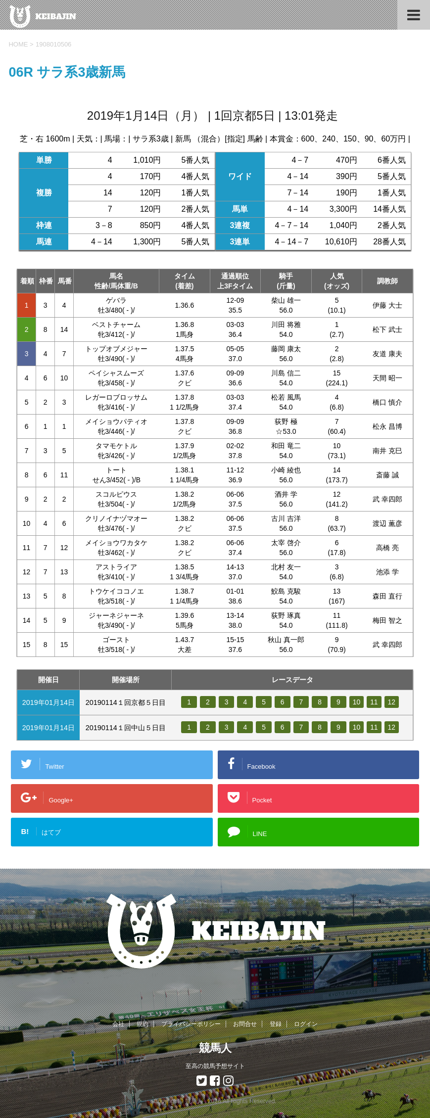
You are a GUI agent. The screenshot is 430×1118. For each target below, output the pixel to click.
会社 (118, 1024)
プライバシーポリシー (191, 1024)
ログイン (306, 1024)
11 (375, 702)
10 (357, 702)
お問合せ (245, 1024)
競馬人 (215, 1048)
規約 (142, 1024)
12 (393, 702)
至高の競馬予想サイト (215, 1066)
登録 (276, 1024)
